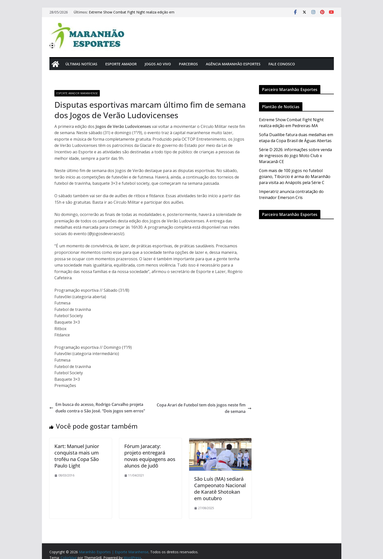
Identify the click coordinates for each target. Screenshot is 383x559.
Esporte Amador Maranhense (77, 93)
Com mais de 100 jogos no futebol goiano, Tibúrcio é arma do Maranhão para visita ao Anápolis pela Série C (294, 176)
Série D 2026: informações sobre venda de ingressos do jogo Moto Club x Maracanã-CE (295, 155)
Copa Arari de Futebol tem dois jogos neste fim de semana (204, 408)
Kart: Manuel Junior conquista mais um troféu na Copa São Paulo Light (76, 456)
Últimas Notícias (81, 64)
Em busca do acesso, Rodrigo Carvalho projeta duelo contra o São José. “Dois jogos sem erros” (97, 408)
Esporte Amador (121, 64)
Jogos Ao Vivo (158, 64)
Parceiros (188, 64)
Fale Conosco (281, 64)
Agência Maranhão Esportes (233, 64)
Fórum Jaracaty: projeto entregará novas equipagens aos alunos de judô (149, 456)
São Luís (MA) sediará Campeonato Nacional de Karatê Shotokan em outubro (220, 488)
